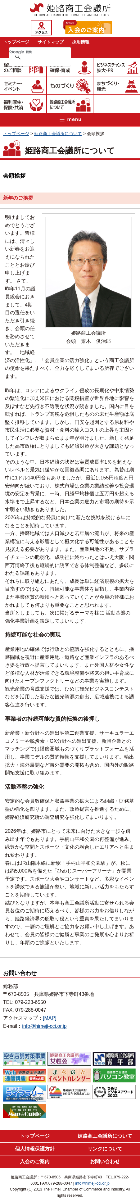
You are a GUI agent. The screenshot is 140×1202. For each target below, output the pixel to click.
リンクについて (105, 1148)
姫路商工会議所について (58, 133)
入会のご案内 (35, 1161)
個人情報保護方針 (35, 1148)
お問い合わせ (105, 1161)
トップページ (16, 41)
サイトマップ (51, 41)
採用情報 (80, 41)
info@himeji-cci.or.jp (44, 1026)
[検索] (32, 52)
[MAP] (49, 1018)
